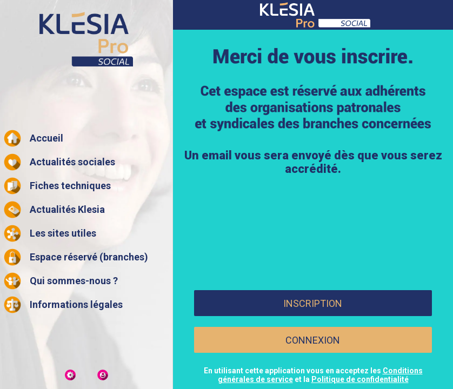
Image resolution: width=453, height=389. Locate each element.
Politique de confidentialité (360, 379)
